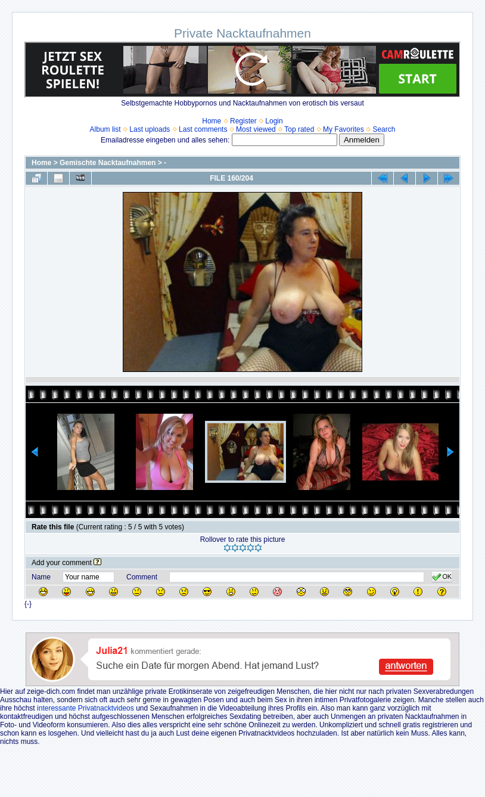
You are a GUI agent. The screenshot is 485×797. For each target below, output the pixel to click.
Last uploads (149, 129)
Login (273, 121)
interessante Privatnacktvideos (85, 708)
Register (243, 121)
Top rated (299, 129)
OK (442, 577)
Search (383, 129)
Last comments (203, 129)
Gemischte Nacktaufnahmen (108, 163)
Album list (105, 129)
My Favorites (343, 129)
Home (211, 121)
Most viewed (256, 129)
